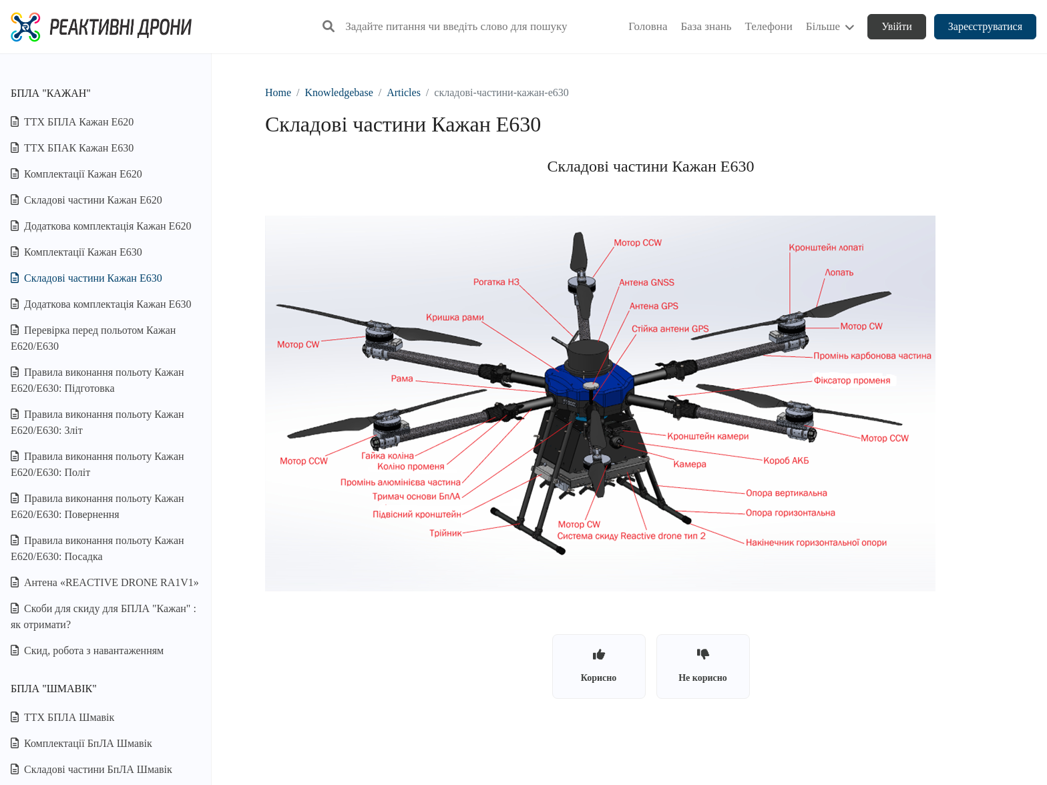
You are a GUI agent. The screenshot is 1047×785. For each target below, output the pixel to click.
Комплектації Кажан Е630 (76, 252)
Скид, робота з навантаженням (87, 650)
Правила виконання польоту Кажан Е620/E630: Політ (97, 464)
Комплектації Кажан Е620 (76, 174)
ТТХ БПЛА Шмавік (62, 717)
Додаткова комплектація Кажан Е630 (101, 304)
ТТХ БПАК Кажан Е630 (72, 148)
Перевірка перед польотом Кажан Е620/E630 (93, 338)
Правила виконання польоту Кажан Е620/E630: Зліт (97, 422)
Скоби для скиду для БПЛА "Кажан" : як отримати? (103, 616)
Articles (404, 92)
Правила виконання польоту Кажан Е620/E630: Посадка (97, 548)
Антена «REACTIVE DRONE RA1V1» (105, 582)
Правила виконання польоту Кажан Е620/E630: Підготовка (97, 380)
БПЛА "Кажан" (51, 93)
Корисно (599, 665)
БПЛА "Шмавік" (54, 688)
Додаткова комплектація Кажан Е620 (101, 226)
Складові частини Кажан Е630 (86, 278)
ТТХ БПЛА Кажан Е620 (72, 121)
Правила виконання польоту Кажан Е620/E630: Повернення (97, 506)
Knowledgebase (339, 92)
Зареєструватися (985, 26)
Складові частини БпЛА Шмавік (91, 769)
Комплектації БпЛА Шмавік (81, 743)
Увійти (896, 26)
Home (278, 92)
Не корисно (702, 665)
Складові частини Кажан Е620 (86, 200)
